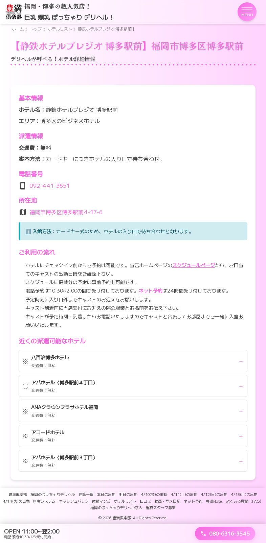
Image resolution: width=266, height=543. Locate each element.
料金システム (44, 501)
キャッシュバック (74, 501)
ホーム (18, 29)
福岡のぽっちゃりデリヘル (52, 494)
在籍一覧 (86, 494)
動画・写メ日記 (167, 501)
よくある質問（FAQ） (244, 501)
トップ (36, 29)
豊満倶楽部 (17, 494)
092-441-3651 (49, 185)
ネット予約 (150, 290)
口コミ (145, 501)
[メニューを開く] (247, 11)
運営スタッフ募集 (161, 507)
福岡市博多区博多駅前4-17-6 (66, 212)
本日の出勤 (106, 494)
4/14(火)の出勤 (16, 501)
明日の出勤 (128, 494)
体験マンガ (101, 501)
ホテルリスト (60, 29)
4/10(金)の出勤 (154, 494)
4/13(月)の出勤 (244, 494)
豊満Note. (214, 501)
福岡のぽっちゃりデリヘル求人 (116, 507)
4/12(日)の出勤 (214, 494)
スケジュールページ (193, 265)
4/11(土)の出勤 (184, 494)
